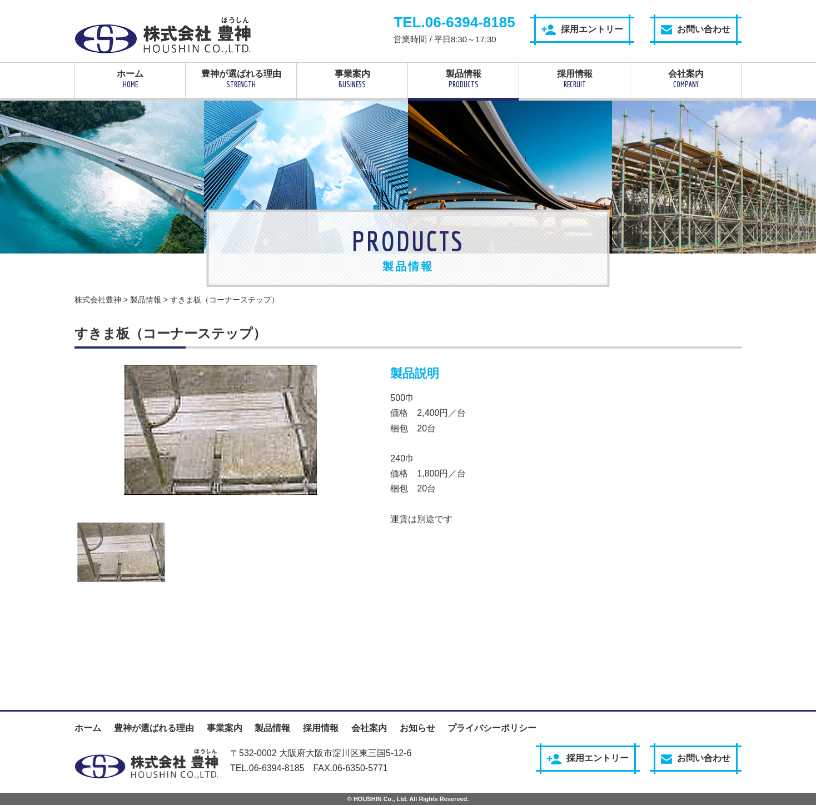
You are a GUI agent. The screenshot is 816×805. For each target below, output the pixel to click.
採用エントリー (582, 29)
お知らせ (417, 728)
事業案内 (352, 79)
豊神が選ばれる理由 (241, 79)
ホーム (130, 79)
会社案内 (685, 79)
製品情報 (463, 79)
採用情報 (574, 79)
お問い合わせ (695, 29)
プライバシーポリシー (491, 728)
